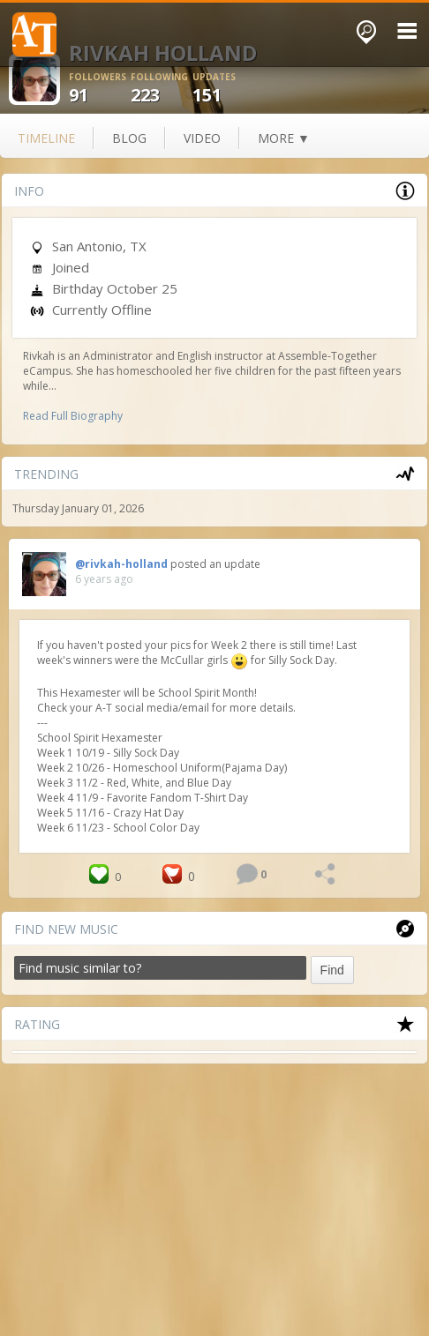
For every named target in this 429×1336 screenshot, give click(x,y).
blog (129, 138)
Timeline (46, 138)
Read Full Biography (73, 415)
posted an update (215, 563)
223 (161, 89)
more (284, 138)
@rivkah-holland (121, 563)
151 (223, 89)
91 (100, 89)
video (202, 138)
